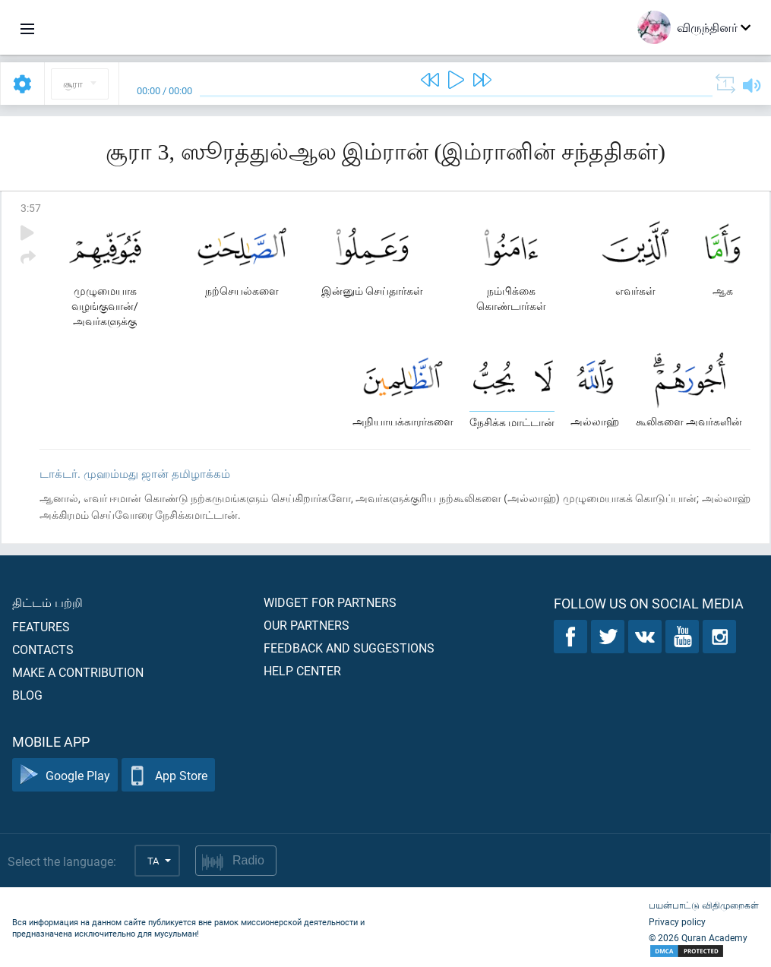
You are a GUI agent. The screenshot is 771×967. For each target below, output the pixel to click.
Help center (302, 670)
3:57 (31, 208)
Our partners (306, 625)
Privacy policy (677, 921)
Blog (27, 695)
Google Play (65, 775)
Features (41, 626)
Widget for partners (330, 602)
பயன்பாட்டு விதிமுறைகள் (704, 905)
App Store (168, 775)
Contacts (43, 649)
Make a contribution (78, 672)
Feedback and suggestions (349, 648)
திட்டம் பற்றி (47, 602)
